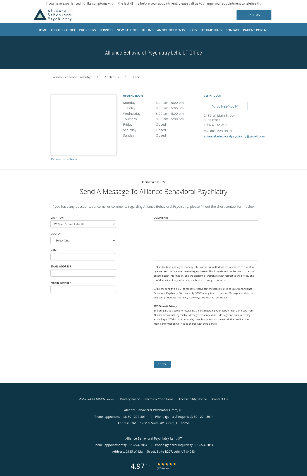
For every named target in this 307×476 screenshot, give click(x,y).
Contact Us (112, 77)
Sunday (161, 135)
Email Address (60, 266)
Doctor (55, 234)
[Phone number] (225, 106)
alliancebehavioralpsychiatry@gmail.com (234, 136)
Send (162, 364)
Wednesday (161, 113)
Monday (161, 102)
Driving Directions (64, 159)
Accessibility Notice (193, 399)
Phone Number (60, 282)
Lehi (136, 77)
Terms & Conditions (159, 399)
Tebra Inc (108, 399)
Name (54, 250)
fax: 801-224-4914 (218, 130)
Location (56, 217)
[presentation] (187, 343)
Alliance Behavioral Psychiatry (72, 77)
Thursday (161, 119)
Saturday (161, 130)
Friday (161, 124)
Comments (161, 217)
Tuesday (161, 108)
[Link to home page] (46, 15)
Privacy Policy (130, 399)
